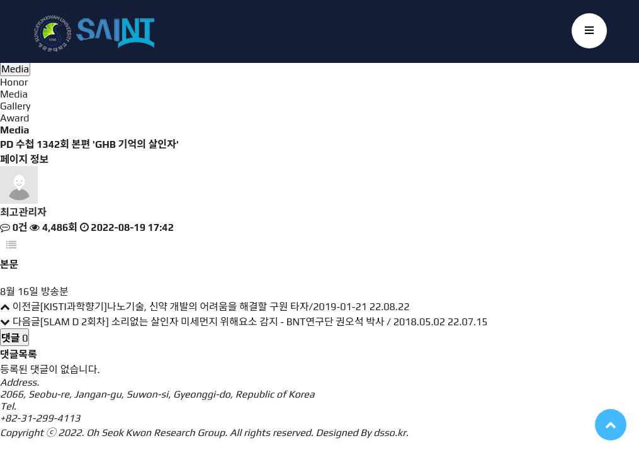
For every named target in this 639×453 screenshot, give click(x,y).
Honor (14, 82)
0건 (14, 227)
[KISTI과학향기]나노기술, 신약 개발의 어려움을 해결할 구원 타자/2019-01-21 (203, 307)
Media (14, 94)
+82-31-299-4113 (40, 418)
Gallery (15, 106)
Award (14, 118)
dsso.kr (389, 433)
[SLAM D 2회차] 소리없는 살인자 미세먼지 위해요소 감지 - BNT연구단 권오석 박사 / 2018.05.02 (242, 322)
